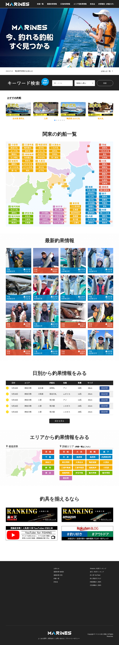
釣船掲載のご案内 (95, 582)
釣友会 (92, 4)
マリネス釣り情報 (101, 634)
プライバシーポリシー (73, 638)
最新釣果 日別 (58, 575)
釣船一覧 (40, 4)
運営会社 (51, 638)
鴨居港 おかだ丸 (73, 119)
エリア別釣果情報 (80, 4)
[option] (59, 37)
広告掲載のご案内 (95, 585)
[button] (111, 110)
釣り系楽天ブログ (95, 578)
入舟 (46, 119)
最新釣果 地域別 (59, 572)
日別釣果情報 (65, 4)
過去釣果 (104, 388)
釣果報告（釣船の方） (106, 4)
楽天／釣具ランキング (97, 572)
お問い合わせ (60, 638)
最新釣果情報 (52, 4)
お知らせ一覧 (106, 71)
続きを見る (59, 421)
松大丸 (100, 119)
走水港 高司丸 (18, 119)
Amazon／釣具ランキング (98, 568)
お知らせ (56, 568)
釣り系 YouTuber (95, 575)
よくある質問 (42, 638)
